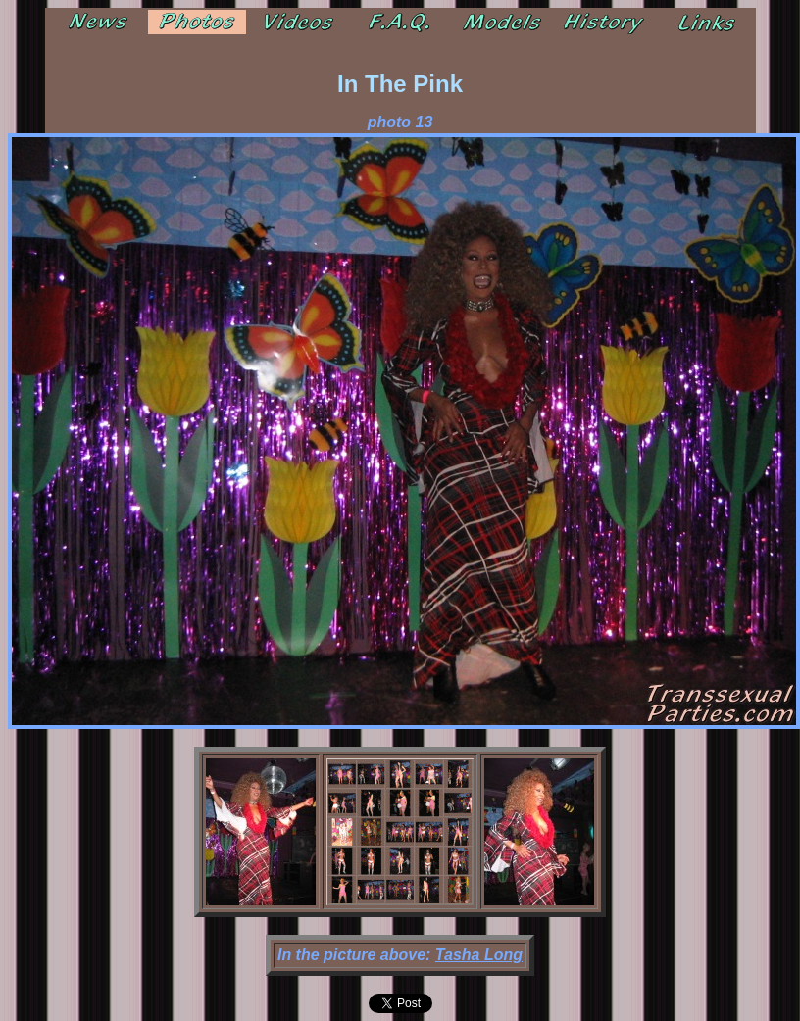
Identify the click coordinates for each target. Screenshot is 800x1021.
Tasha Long (479, 955)
